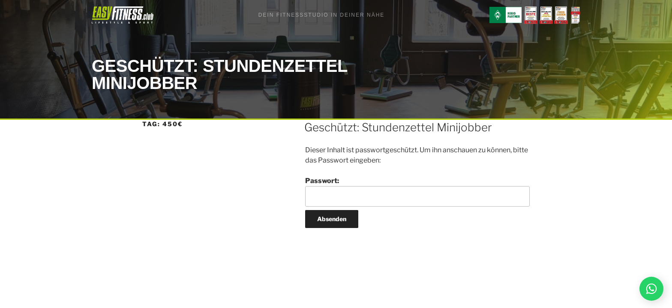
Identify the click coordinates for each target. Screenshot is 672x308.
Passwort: (417, 192)
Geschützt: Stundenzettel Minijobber (398, 127)
